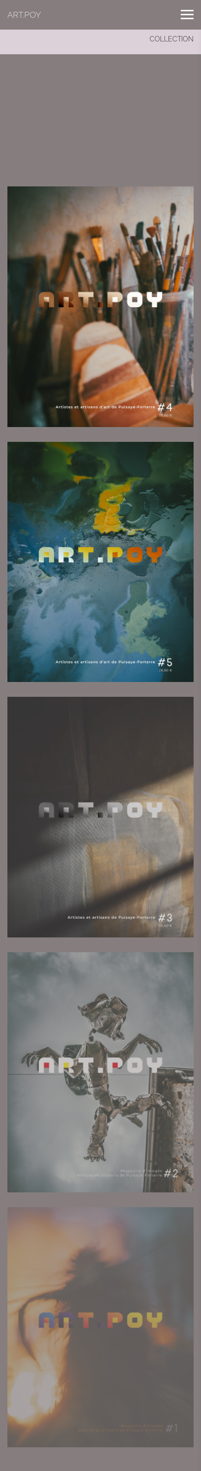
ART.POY (24, 15)
